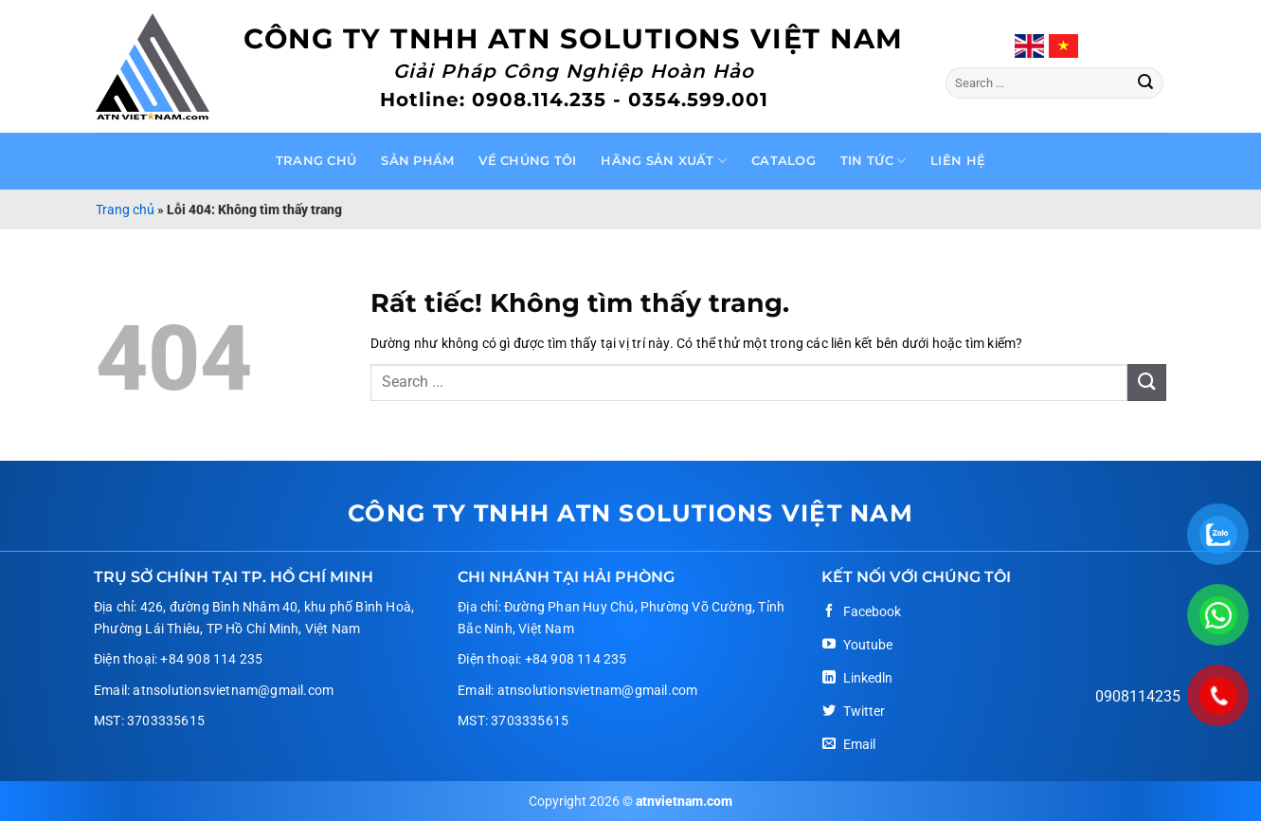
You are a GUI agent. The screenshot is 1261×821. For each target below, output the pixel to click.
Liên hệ (957, 161)
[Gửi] (1145, 83)
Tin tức (873, 161)
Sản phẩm (417, 161)
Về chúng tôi (527, 161)
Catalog (783, 161)
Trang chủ (316, 161)
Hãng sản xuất (664, 161)
